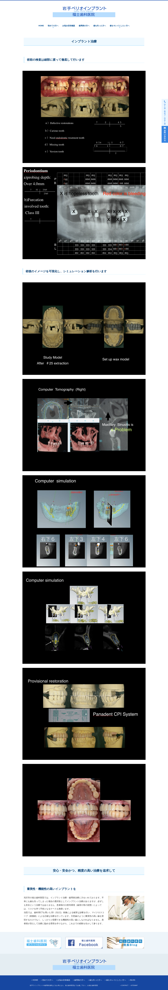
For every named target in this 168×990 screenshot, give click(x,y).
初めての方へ (53, 26)
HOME (41, 26)
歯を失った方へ (99, 26)
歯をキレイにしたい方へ (120, 26)
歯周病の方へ (84, 26)
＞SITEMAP (133, 985)
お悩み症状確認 (68, 26)
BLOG (132, 980)
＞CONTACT (124, 985)
